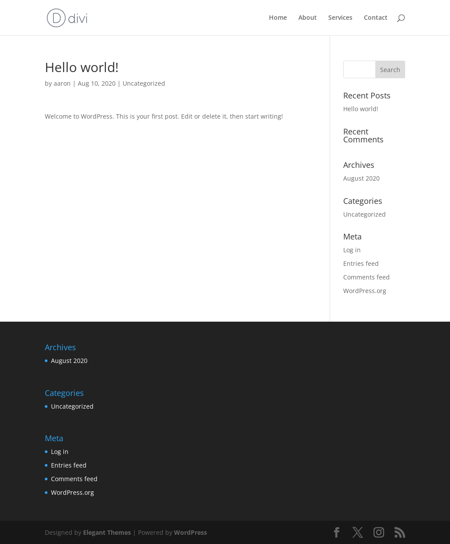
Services (340, 18)
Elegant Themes (107, 532)
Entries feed (361, 263)
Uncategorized (144, 83)
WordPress (190, 532)
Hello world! (360, 109)
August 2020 (361, 178)
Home (278, 18)
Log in (352, 250)
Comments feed (366, 277)
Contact (376, 18)
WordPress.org (364, 291)
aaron (62, 83)
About (307, 18)
